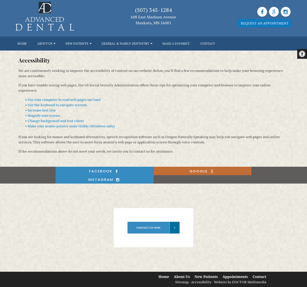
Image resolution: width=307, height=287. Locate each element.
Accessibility (201, 282)
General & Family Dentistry (125, 43)
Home (22, 43)
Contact (207, 43)
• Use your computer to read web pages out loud (62, 99)
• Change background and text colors (54, 120)
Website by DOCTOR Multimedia (240, 282)
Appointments (235, 276)
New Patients (76, 43)
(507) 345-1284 (153, 10)
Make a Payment (176, 43)
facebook (104, 171)
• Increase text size (40, 110)
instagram (104, 179)
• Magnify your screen (42, 115)
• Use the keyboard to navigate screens (56, 104)
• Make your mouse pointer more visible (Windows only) (70, 126)
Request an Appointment (265, 23)
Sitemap (182, 282)
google (203, 171)
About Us (44, 43)
